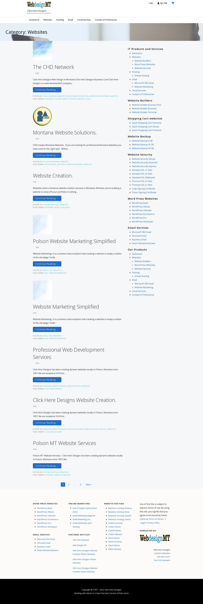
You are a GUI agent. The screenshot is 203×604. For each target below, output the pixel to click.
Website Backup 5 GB (142, 140)
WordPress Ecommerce (143, 214)
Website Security (143, 68)
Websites (47, 19)
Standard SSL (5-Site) (142, 173)
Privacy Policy (153, 522)
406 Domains (50, 164)
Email (70, 19)
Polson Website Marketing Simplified (74, 241)
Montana (49, 99)
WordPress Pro (139, 217)
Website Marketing (57, 273)
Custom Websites (162, 553)
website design (69, 99)
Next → (89, 484)
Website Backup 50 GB (143, 148)
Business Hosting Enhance (120, 508)
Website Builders (75, 164)
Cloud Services (84, 19)
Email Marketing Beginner (84, 515)
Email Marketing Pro (81, 519)
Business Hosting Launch (119, 519)
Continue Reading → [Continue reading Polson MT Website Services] (47, 465)
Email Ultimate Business (143, 243)
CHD (37, 73)
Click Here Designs (36, 10)
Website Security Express (144, 166)
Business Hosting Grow (118, 512)
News (45, 270)
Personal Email (139, 235)
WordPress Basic (140, 203)
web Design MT (80, 545)
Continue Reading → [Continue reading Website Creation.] (47, 198)
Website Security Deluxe (143, 158)
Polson (57, 99)
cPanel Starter (114, 526)
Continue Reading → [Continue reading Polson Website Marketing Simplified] (47, 263)
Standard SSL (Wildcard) (143, 177)
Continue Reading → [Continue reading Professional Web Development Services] (47, 379)
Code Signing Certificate (143, 188)
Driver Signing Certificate (144, 192)
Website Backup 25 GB (143, 144)
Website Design (74, 386)
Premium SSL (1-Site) (142, 184)
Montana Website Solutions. (65, 132)
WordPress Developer (142, 221)
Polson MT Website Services (64, 443)
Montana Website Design (54, 386)
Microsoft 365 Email (144, 83)
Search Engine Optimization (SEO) (85, 510)
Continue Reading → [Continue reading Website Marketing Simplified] (47, 329)
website (57, 475)
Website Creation (80, 96)
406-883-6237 (163, 556)
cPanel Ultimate (115, 534)
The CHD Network (53, 66)
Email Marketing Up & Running (82, 525)
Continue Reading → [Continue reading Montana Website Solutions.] (47, 155)
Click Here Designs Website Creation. (74, 399)
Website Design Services (95, 429)
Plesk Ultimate (114, 549)
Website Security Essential (144, 162)
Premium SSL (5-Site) (142, 181)
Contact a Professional (106, 19)
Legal (142, 522)
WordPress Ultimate (141, 210)
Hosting (60, 19)
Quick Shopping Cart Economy (146, 122)
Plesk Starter (114, 538)
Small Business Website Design (57, 96)
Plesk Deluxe (114, 545)
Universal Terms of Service (152, 519)
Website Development (99, 96)
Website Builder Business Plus (146, 104)
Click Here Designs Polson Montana (84, 561)
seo (46, 273)
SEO (50, 270)
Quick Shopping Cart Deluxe (145, 126)
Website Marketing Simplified (66, 306)
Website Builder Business (144, 108)
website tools (84, 99)
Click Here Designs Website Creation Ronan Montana (85, 570)
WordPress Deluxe (141, 206)
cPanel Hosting (142, 75)
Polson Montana (51, 162)
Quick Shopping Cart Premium (146, 130)
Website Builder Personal (144, 112)
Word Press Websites (145, 64)
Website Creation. (53, 175)
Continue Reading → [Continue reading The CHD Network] (47, 89)
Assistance (34, 19)
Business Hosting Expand (119, 515)
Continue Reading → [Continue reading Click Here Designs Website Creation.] (47, 422)
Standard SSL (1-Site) (142, 170)
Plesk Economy (115, 541)
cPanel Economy (115, 523)
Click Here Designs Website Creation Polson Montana (85, 552)
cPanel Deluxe (114, 530)
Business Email (139, 239)
